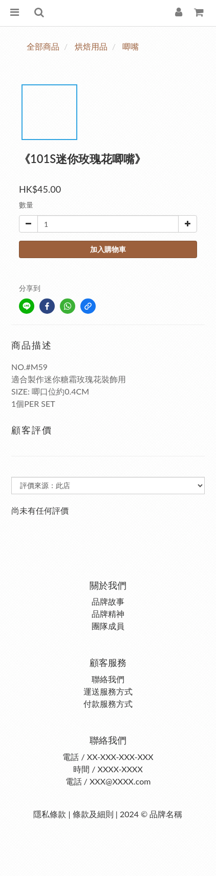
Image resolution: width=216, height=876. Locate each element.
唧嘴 (130, 46)
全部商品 (43, 46)
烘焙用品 (91, 46)
